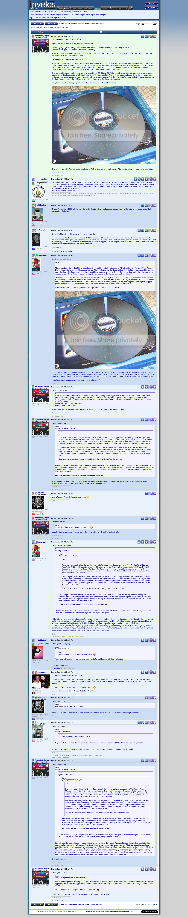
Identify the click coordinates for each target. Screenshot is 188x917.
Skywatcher (42, 179)
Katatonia (41, 493)
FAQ (131, 911)
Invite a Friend (124, 911)
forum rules (71, 12)
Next (155, 24)
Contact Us (90, 911)
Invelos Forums (64, 24)
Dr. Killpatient (40, 205)
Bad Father (42, 640)
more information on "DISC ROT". (70, 59)
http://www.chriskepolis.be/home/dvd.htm (80, 691)
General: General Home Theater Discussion (88, 24)
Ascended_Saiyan (42, 36)
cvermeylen (42, 672)
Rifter (37, 722)
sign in (56, 18)
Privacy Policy (100, 911)
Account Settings (112, 911)
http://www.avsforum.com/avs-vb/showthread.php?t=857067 (76, 380)
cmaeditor (42, 256)
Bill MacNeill (40, 230)
